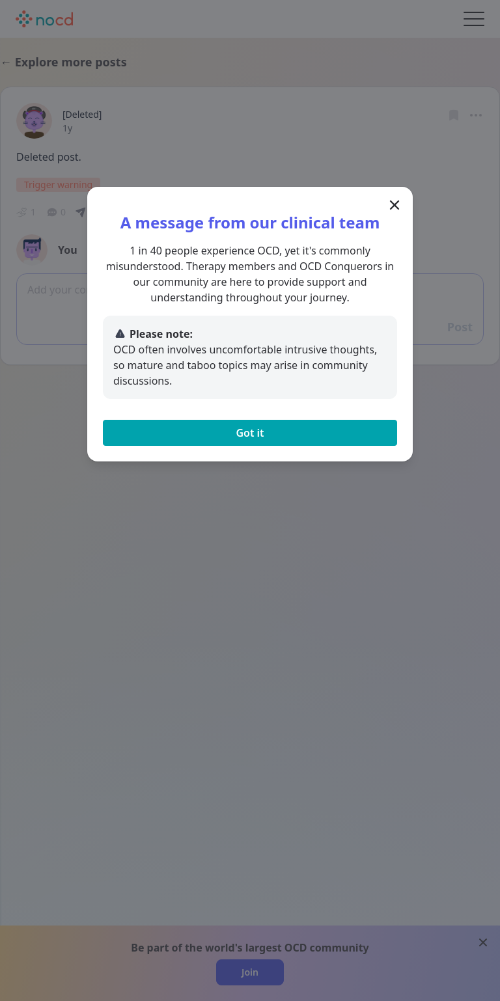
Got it (250, 433)
